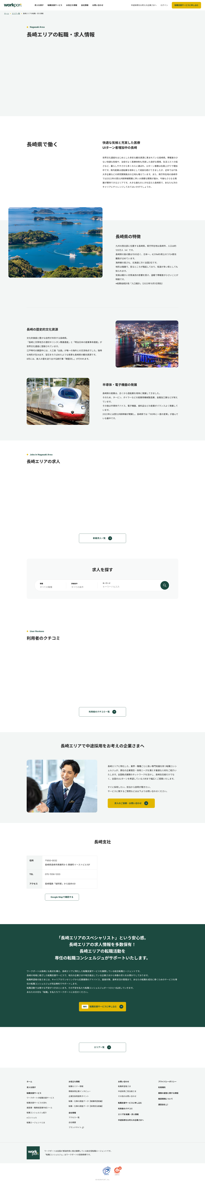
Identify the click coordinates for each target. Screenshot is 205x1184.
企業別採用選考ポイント (79, 1096)
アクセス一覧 (74, 1117)
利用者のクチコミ (125, 1108)
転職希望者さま (124, 1086)
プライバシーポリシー (167, 1081)
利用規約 (162, 1087)
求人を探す (31, 1087)
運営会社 (163, 1104)
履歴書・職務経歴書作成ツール (39, 1108)
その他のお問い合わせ (127, 1096)
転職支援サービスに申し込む (130, 1103)
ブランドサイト (76, 1127)
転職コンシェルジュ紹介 (37, 1112)
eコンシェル (32, 1117)
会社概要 (72, 1122)
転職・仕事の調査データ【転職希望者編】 (86, 1101)
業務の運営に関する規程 (168, 1093)
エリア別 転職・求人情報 (128, 1114)
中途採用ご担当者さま (127, 1091)
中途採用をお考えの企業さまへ (131, 1120)
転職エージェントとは (36, 1122)
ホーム (6, 13)
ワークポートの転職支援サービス (40, 1098)
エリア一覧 (16, 13)
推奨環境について (165, 1099)
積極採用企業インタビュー (80, 1091)
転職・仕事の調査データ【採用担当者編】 (86, 1106)
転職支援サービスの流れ (37, 1103)
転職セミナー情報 (76, 1086)
